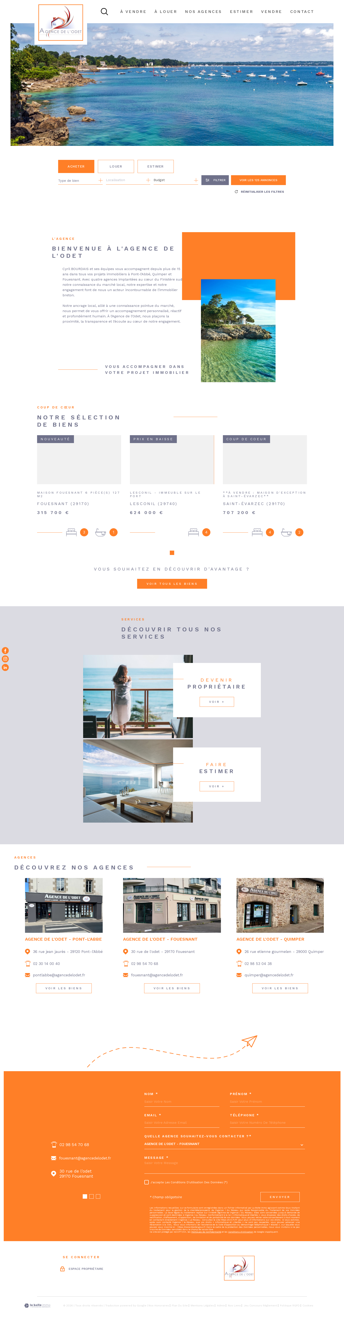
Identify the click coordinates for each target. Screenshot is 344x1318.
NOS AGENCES (203, 11)
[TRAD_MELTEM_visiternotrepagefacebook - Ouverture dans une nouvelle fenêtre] (5, 650)
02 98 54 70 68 (144, 955)
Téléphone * (244, 1106)
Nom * (151, 1085)
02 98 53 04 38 (258, 955)
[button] (85, 1187)
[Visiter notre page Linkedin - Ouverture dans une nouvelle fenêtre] (5, 667)
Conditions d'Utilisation (240, 1223)
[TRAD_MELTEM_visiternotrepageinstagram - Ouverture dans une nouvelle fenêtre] (5, 659)
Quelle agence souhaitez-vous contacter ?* (198, 1127)
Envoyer (280, 1188)
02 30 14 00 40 (46, 955)
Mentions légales (202, 1296)
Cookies (308, 1296)
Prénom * (241, 1085)
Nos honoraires (159, 1296)
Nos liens (234, 1296)
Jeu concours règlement (260, 1296)
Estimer (155, 166)
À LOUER (165, 11)
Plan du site (180, 1296)
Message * (156, 1149)
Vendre (271, 11)
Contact (302, 11)
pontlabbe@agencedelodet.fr (59, 966)
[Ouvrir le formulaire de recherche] (215, 180)
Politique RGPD (290, 1296)
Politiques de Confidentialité (206, 1223)
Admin (221, 1296)
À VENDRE (133, 11)
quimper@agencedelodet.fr (269, 966)
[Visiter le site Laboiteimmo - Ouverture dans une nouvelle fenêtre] (37, 1297)
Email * (153, 1106)
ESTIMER (241, 11)
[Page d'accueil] (61, 22)
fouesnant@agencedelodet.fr (157, 966)
